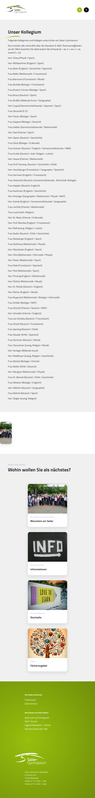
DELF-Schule (31, 721)
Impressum (30, 700)
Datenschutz (31, 703)
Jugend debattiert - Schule (38, 725)
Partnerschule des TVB (36, 729)
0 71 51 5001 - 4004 (39, 781)
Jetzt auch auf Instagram (37, 717)
